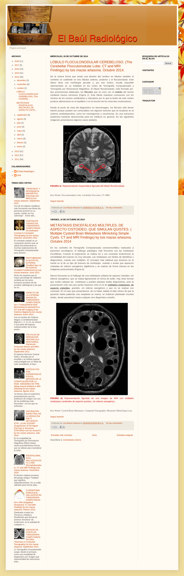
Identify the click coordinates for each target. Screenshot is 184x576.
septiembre (22, 115)
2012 (17, 155)
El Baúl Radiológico (25, 171)
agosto (20, 119)
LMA (19, 175)
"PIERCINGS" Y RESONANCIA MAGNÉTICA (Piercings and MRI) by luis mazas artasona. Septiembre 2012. (27, 196)
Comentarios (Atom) (72, 440)
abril (19, 135)
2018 (17, 61)
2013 (17, 151)
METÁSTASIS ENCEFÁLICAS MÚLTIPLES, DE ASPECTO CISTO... (27, 106)
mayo (19, 131)
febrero (20, 142)
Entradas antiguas (125, 435)
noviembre (22, 84)
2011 (17, 159)
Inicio (94, 435)
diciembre (21, 80)
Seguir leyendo (57, 201)
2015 (17, 73)
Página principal (17, 48)
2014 (17, 77)
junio (19, 127)
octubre (20, 88)
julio (19, 123)
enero (20, 146)
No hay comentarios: (114, 208)
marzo (20, 138)
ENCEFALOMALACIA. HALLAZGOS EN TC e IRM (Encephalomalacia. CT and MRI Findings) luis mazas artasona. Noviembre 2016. (28, 464)
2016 (17, 69)
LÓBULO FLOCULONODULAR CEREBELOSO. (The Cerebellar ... (27, 95)
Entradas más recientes (61, 435)
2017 (17, 65)
